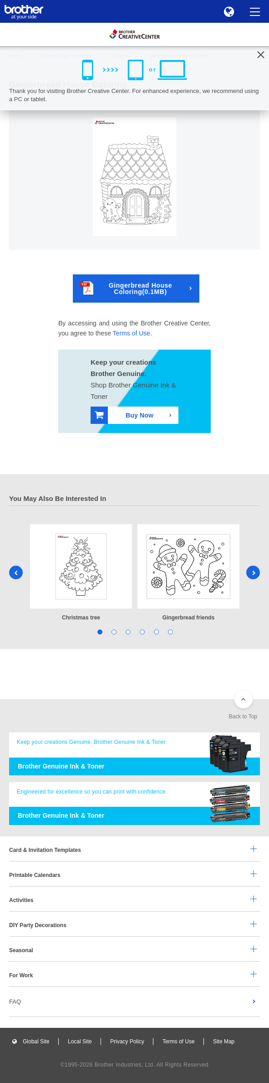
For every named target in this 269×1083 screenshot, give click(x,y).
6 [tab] (170, 631)
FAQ (15, 1001)
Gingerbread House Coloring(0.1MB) (126, 288)
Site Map (223, 1041)
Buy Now (124, 415)
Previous (16, 572)
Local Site (80, 1041)
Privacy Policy (127, 1041)
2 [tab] (113, 631)
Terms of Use (131, 333)
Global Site (36, 1041)
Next (253, 572)
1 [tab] (99, 631)
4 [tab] (141, 631)
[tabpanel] (81, 573)
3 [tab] (127, 631)
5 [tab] (155, 631)
